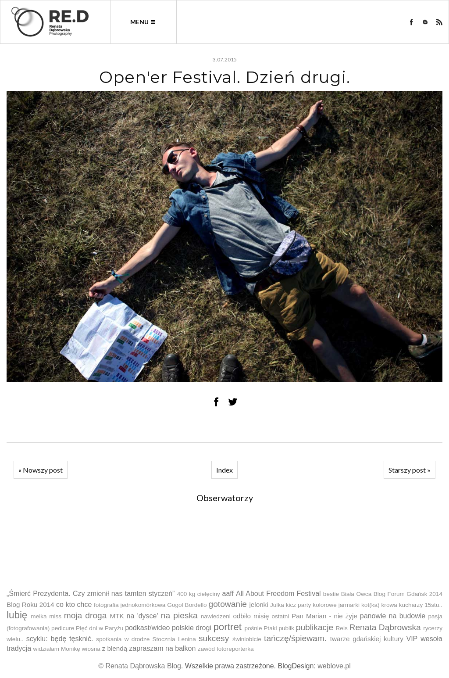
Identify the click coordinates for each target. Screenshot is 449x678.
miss (55, 616)
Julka (277, 605)
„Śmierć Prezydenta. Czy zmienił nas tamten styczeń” (91, 593)
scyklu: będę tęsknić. (59, 638)
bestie (331, 594)
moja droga (85, 615)
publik (286, 628)
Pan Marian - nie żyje (324, 616)
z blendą (114, 648)
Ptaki (270, 628)
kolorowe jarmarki (336, 605)
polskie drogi (191, 627)
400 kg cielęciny (198, 594)
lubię (17, 615)
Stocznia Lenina (174, 639)
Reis (342, 628)
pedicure (62, 628)
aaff (227, 593)
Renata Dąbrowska (385, 627)
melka (38, 616)
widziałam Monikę (56, 649)
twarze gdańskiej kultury (366, 638)
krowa (389, 605)
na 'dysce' (142, 616)
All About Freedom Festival (278, 593)
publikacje (314, 627)
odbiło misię (251, 616)
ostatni (280, 616)
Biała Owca (356, 594)
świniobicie (246, 639)
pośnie (253, 628)
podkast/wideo (147, 627)
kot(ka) (370, 605)
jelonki (258, 604)
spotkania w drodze (123, 639)
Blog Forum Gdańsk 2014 (408, 594)
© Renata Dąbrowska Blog (139, 666)
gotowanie (227, 604)
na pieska (179, 615)
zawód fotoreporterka (226, 649)
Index (224, 470)
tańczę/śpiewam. (295, 638)
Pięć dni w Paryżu (99, 628)
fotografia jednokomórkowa (129, 605)
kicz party (298, 605)
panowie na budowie (392, 616)
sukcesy (214, 638)
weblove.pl (334, 666)
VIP (411, 638)
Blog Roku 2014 (30, 604)
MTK (117, 616)
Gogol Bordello (187, 605)
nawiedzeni (216, 616)
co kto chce (74, 604)
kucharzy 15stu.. (420, 605)
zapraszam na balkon (162, 648)
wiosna (91, 649)
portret (227, 626)
